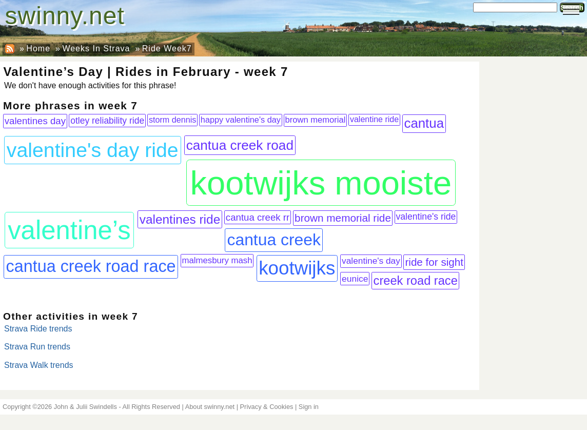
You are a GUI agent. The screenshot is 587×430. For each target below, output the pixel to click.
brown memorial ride (343, 218)
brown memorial (315, 120)
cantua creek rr (257, 217)
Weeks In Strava (96, 48)
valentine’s (69, 230)
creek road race (416, 280)
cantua (424, 123)
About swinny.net (210, 407)
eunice (355, 278)
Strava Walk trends (38, 365)
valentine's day (371, 261)
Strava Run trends (37, 346)
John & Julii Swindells (85, 407)
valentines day (35, 120)
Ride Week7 (167, 48)
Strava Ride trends (38, 328)
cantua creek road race (90, 266)
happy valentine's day (241, 119)
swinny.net (65, 15)
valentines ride (180, 219)
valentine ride (374, 119)
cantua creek (274, 239)
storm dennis (173, 119)
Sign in (309, 407)
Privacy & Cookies (267, 407)
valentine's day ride (93, 150)
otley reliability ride (107, 120)
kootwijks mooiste (321, 183)
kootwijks (297, 268)
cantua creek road (240, 145)
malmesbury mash (217, 260)
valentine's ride (426, 216)
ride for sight (434, 262)
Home (38, 48)
